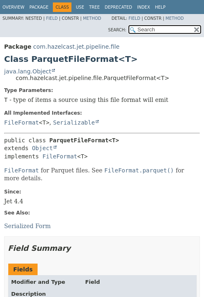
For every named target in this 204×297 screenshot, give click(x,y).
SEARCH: (117, 30)
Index (143, 7)
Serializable (74, 122)
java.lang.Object (27, 71)
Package (38, 7)
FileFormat (21, 122)
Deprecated (118, 7)
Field (51, 18)
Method (92, 18)
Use (80, 7)
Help (160, 7)
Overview (13, 7)
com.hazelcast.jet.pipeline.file (76, 46)
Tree (94, 7)
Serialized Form (27, 226)
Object (42, 148)
